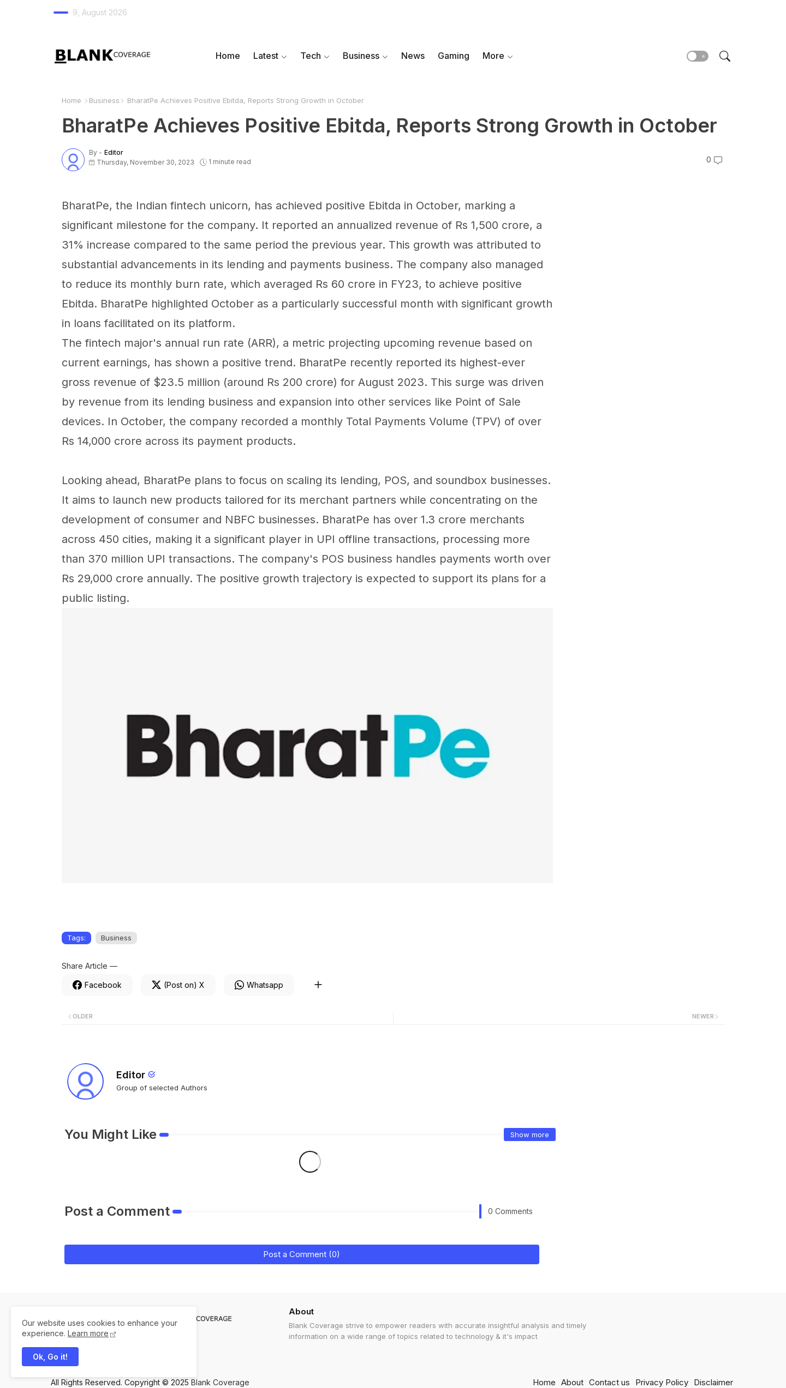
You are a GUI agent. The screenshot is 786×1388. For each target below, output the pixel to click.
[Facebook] (97, 985)
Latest (265, 55)
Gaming (453, 55)
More (493, 55)
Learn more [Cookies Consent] (88, 1333)
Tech (310, 55)
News (413, 55)
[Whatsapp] (259, 985)
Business (361, 55)
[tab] (228, 55)
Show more (529, 1134)
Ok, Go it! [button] (50, 1356)
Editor (130, 1075)
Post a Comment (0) (301, 1254)
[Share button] (318, 985)
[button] (697, 56)
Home (228, 55)
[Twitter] (178, 985)
